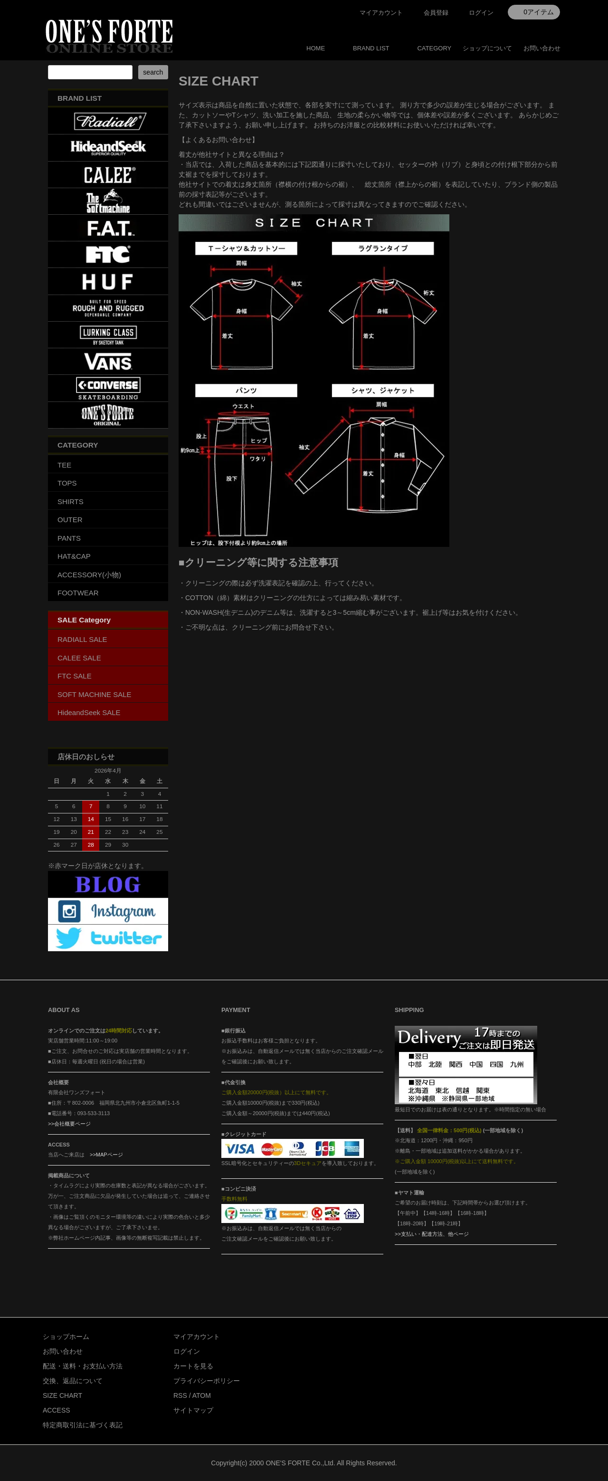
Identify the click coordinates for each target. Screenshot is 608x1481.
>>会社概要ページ (69, 1124)
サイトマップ (193, 1410)
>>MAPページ (106, 1154)
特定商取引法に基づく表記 (83, 1425)
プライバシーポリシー (206, 1381)
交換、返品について (73, 1381)
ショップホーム (66, 1336)
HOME (315, 48)
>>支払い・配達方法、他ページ (432, 1234)
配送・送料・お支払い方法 (83, 1366)
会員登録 (436, 12)
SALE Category (84, 620)
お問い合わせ (541, 48)
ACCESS (56, 1410)
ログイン (481, 12)
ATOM (201, 1395)
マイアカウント (381, 12)
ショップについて (487, 48)
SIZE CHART (62, 1395)
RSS (180, 1395)
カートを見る (193, 1366)
